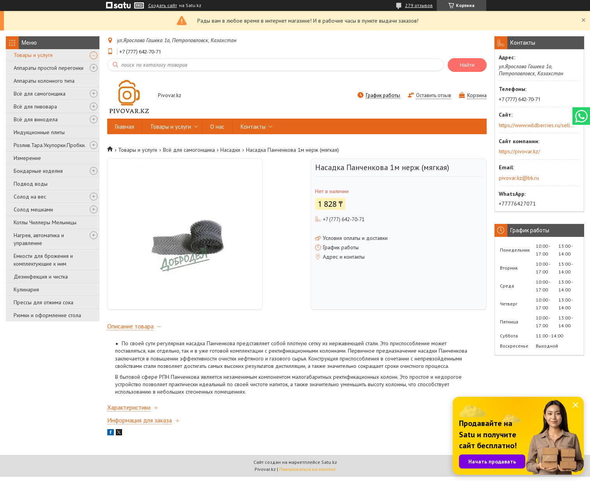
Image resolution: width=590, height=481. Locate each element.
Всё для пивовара (35, 106)
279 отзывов (419, 5)
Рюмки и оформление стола (47, 315)
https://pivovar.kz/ (519, 151)
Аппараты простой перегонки (48, 67)
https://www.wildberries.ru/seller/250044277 (537, 125)
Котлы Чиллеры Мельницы (45, 222)
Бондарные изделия (38, 170)
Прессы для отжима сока (43, 302)
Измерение (27, 158)
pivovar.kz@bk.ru (519, 177)
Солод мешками (33, 209)
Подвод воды (31, 183)
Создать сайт (162, 5)
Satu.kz (329, 466)
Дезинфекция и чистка (41, 276)
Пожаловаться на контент (307, 473)
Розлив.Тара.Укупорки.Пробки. (50, 145)
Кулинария (26, 289)
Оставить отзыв (433, 95)
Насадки (230, 149)
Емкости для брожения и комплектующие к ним (43, 259)
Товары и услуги (33, 55)
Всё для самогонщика (40, 93)
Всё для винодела (36, 119)
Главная (124, 127)
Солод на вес (30, 196)
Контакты (253, 127)
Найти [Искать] (467, 65)
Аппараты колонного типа (44, 80)
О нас (217, 127)
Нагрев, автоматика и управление (39, 239)
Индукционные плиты (39, 132)
